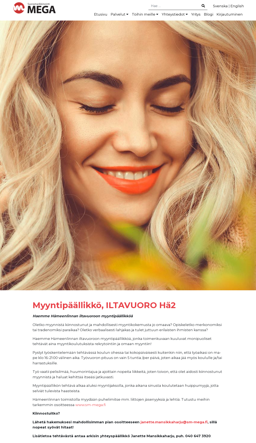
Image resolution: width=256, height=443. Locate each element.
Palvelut (118, 14)
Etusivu (100, 14)
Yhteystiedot (173, 14)
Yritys (196, 14)
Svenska (220, 6)
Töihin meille (143, 14)
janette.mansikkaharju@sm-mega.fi (174, 422)
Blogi (208, 14)
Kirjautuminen (230, 14)
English (237, 6)
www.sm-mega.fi (90, 405)
